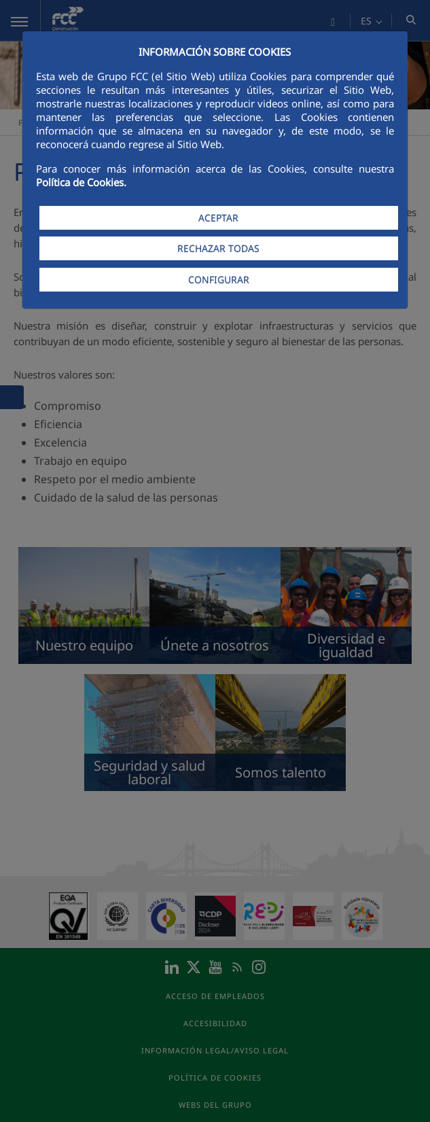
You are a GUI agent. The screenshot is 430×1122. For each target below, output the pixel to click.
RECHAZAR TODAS (218, 248)
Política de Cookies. (81, 182)
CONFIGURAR (218, 279)
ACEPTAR (218, 217)
